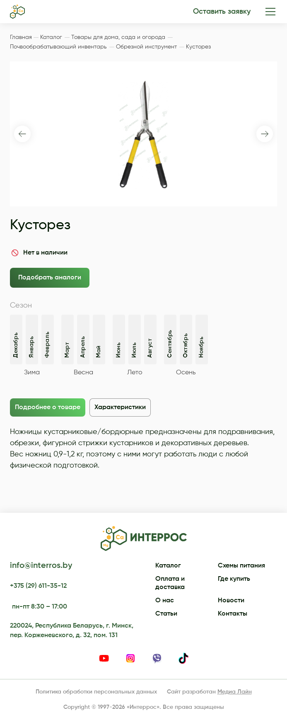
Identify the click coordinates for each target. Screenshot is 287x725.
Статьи (166, 614)
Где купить (234, 579)
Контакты (232, 614)
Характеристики (120, 407)
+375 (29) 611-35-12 (38, 586)
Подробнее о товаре (47, 407)
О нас (164, 600)
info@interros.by (41, 566)
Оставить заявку (222, 11)
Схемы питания (241, 566)
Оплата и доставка (170, 583)
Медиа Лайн (234, 692)
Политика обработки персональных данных (96, 692)
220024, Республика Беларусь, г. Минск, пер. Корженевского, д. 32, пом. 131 (71, 630)
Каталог (168, 566)
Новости (231, 600)
